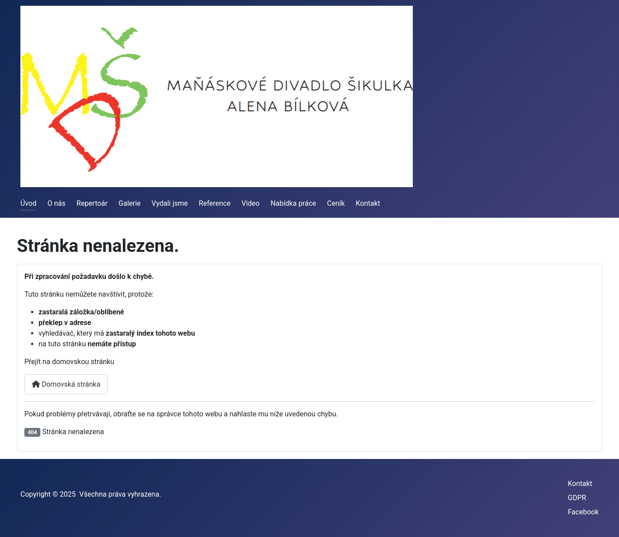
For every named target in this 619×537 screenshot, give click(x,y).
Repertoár (92, 203)
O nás (56, 203)
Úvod (28, 203)
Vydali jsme (170, 203)
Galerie (129, 203)
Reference (215, 203)
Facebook (583, 512)
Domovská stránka (66, 384)
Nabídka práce (293, 203)
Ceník (336, 203)
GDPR (577, 498)
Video (251, 203)
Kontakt (368, 203)
